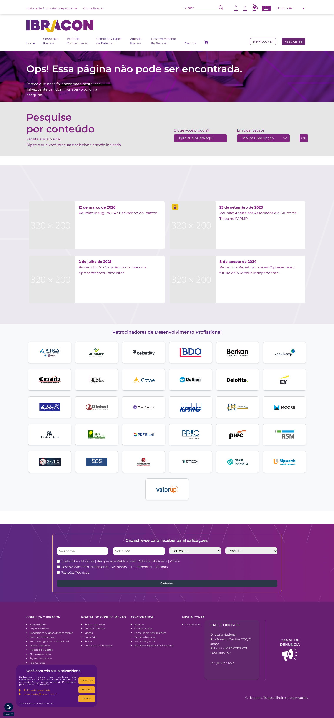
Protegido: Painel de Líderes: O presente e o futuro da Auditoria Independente (257, 267)
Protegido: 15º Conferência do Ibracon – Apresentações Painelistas (112, 267)
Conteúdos (91, 637)
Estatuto (139, 624)
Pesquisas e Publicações (99, 645)
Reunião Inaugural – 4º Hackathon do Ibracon (118, 210)
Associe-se (293, 41)
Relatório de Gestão (41, 649)
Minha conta (263, 41)
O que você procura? (191, 130)
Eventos (190, 43)
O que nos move (39, 628)
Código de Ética (143, 628)
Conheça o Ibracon (50, 41)
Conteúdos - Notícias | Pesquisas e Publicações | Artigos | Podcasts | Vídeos (120, 561)
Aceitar (87, 698)
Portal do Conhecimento (77, 41)
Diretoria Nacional (144, 637)
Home (30, 43)
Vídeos (89, 632)
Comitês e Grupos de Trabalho (108, 41)
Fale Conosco (37, 662)
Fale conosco (224, 625)
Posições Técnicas (75, 572)
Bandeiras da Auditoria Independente (51, 632)
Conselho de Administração (150, 632)
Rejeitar (86, 689)
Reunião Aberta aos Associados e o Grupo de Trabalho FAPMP (258, 213)
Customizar (86, 680)
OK (303, 138)
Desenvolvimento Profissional (163, 41)
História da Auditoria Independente (51, 8)
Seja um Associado (41, 658)
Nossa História (38, 624)
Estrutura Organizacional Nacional (49, 641)
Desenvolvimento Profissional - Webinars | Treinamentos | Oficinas (114, 567)
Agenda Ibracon (135, 41)
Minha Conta (192, 624)
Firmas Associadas (40, 654)
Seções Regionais (40, 645)
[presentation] (240, 566)
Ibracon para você (95, 624)
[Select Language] (291, 8)
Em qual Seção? (250, 130)
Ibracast (89, 641)
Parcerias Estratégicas (42, 637)
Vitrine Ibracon (93, 8)
